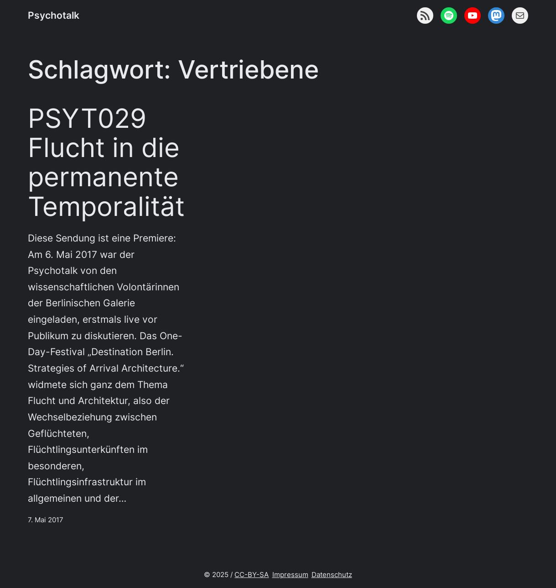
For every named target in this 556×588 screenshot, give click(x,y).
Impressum (290, 574)
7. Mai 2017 (45, 519)
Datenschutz (332, 574)
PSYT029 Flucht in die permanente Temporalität (106, 162)
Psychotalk (53, 15)
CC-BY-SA (251, 574)
